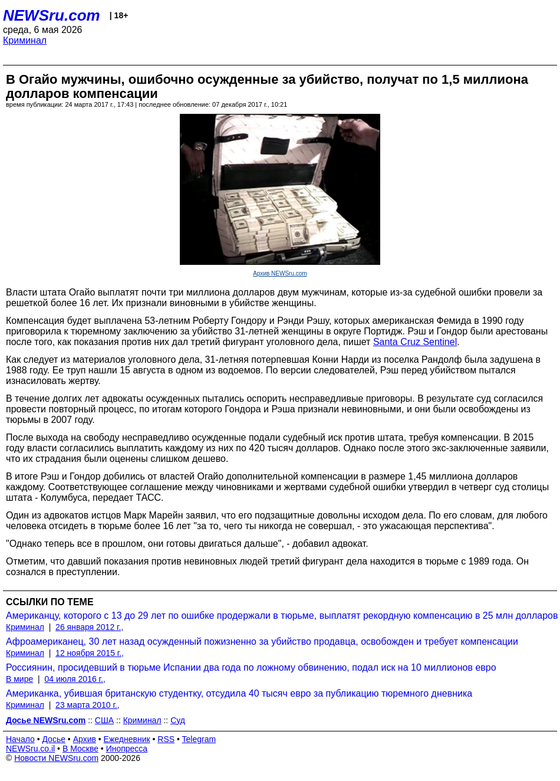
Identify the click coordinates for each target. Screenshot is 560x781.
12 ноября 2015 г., (89, 653)
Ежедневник (127, 739)
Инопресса (127, 748)
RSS (165, 739)
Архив (84, 739)
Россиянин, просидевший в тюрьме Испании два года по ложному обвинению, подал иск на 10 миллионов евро (251, 667)
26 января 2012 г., (89, 627)
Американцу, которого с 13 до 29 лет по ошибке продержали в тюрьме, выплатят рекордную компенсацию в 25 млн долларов (282, 616)
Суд (177, 720)
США (104, 720)
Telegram (199, 739)
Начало (20, 739)
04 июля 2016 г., (74, 679)
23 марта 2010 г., (87, 705)
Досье (53, 739)
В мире (19, 679)
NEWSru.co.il (30, 748)
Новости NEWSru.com (56, 758)
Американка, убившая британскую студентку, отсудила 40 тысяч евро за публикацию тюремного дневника (239, 693)
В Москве (80, 748)
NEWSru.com (51, 15)
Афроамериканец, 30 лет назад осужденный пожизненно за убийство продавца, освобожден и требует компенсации (262, 641)
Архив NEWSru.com (280, 273)
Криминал (25, 40)
